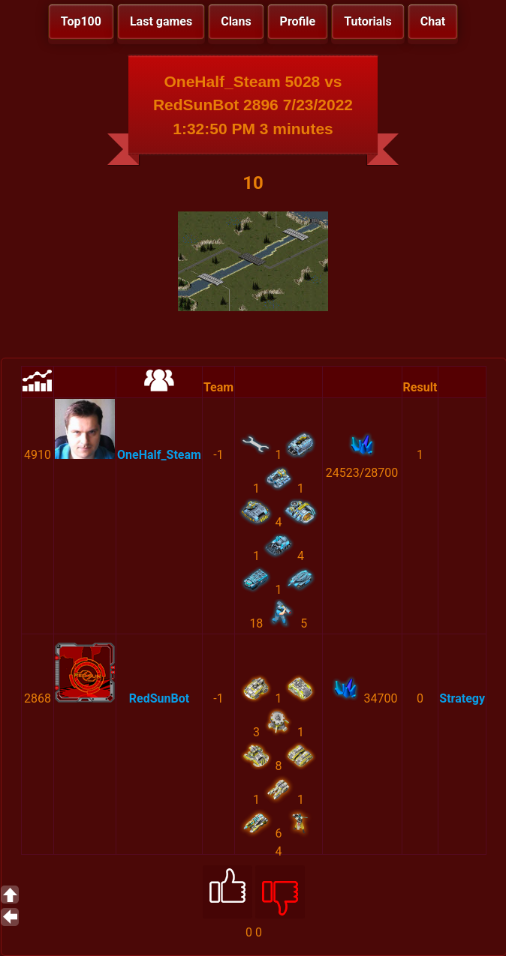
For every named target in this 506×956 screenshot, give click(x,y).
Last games (161, 21)
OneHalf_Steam (159, 455)
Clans (236, 21)
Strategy (462, 698)
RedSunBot (159, 698)
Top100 (81, 21)
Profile (298, 21)
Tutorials (368, 21)
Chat (432, 21)
